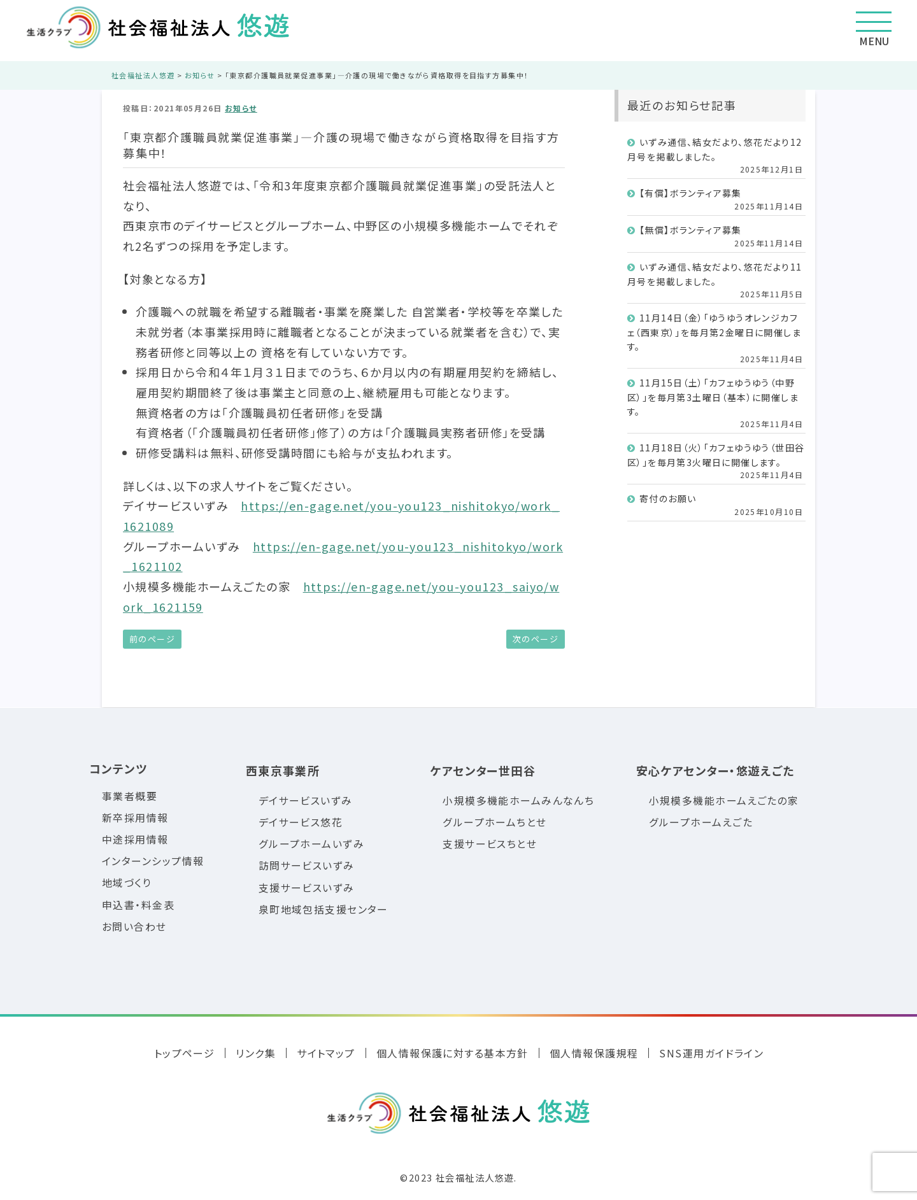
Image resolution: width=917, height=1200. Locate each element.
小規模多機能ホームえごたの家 (724, 800)
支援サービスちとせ (490, 843)
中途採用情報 (135, 839)
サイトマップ (326, 1053)
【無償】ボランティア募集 (690, 229)
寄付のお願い (667, 498)
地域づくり (127, 882)
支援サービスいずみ (307, 887)
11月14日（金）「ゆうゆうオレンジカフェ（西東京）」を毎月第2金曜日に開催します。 (714, 332)
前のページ (152, 639)
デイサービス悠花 (301, 822)
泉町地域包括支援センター (323, 909)
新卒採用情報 (135, 817)
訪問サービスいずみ (307, 865)
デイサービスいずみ (306, 800)
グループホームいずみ (311, 843)
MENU (874, 29)
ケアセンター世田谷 (483, 770)
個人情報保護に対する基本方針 (452, 1053)
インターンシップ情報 (153, 861)
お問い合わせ (134, 926)
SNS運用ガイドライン (711, 1053)
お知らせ (241, 107)
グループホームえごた (701, 822)
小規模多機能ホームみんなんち (518, 800)
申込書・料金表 (138, 905)
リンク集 (256, 1053)
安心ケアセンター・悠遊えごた (715, 770)
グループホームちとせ (494, 822)
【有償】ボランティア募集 (690, 193)
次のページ (535, 639)
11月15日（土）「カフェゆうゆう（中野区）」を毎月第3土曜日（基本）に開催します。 (713, 397)
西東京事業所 (283, 770)
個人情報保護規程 (594, 1053)
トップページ (184, 1053)
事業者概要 (129, 796)
